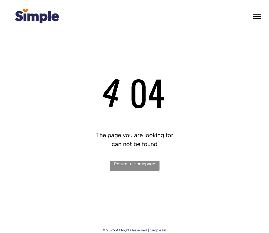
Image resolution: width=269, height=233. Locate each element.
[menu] (257, 16)
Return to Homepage (134, 163)
